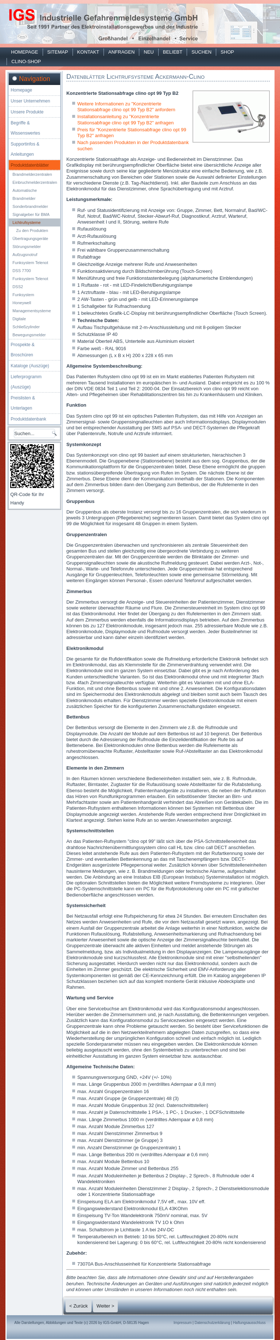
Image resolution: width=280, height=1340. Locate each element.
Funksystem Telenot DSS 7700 (30, 266)
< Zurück (78, 1306)
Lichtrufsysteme (26, 222)
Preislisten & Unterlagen (23, 403)
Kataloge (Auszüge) (30, 365)
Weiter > (105, 1306)
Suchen (201, 52)
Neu (148, 52)
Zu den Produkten (32, 230)
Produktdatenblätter (30, 165)
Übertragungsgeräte (30, 238)
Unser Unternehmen (30, 101)
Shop (227, 52)
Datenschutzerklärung (212, 1323)
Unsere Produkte (27, 112)
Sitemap (57, 52)
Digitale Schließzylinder (26, 323)
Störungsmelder (26, 246)
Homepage (24, 52)
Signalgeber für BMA (31, 214)
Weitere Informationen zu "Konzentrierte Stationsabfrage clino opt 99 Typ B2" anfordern (126, 106)
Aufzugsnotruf (24, 254)
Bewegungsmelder (29, 335)
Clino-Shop (26, 61)
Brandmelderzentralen (32, 174)
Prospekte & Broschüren (22, 349)
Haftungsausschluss (249, 1323)
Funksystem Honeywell (23, 299)
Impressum (182, 1323)
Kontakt (88, 52)
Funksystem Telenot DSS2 (30, 282)
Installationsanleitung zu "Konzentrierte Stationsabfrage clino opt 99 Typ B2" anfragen (125, 119)
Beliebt (172, 52)
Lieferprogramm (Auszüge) (26, 382)
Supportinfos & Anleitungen (25, 149)
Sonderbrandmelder (30, 206)
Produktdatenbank (28, 419)
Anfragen (121, 52)
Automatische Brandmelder (24, 194)
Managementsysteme (31, 311)
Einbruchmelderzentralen (34, 182)
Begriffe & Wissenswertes (25, 128)
